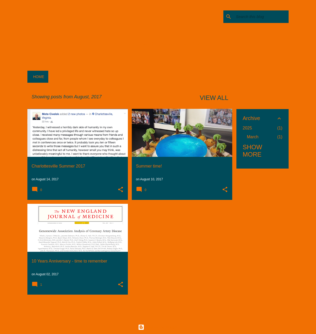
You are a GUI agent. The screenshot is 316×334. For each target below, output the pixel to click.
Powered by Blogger (158, 327)
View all (214, 97)
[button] (120, 190)
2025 (247, 128)
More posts (130, 309)
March (252, 137)
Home (38, 77)
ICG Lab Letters (109, 22)
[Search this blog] (261, 16)
